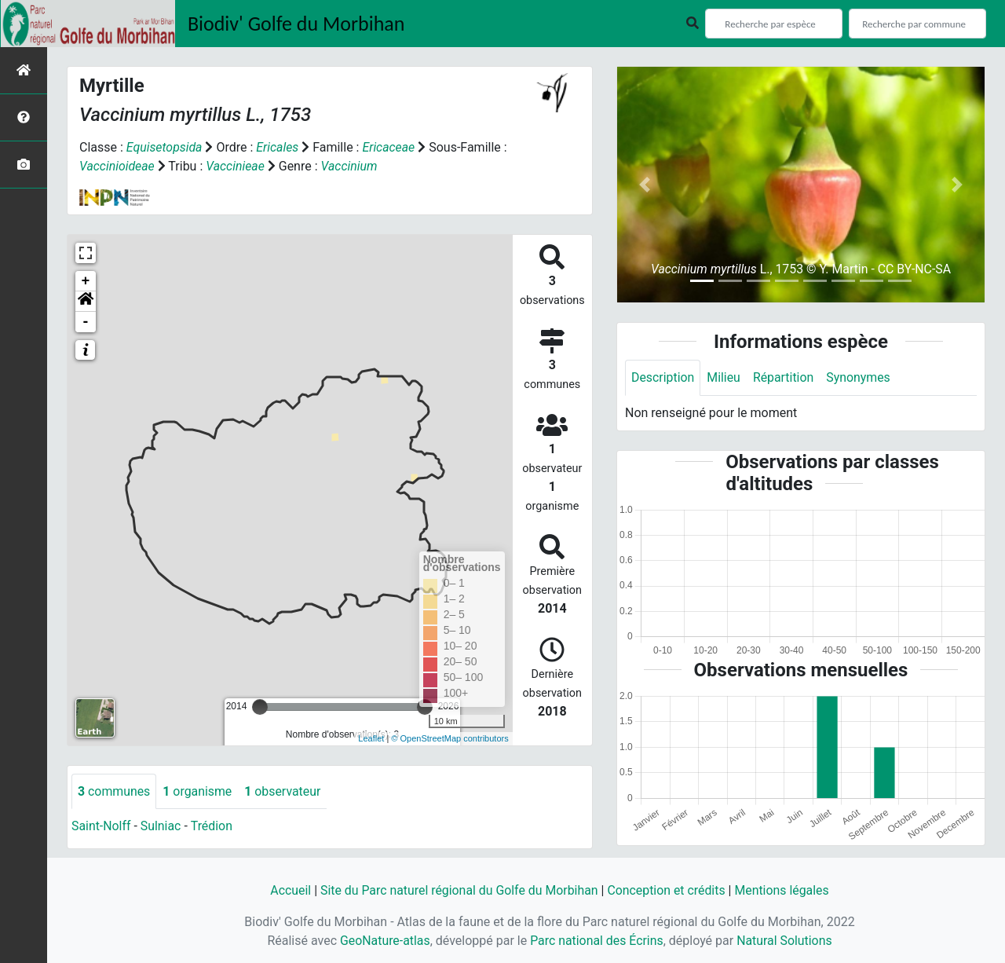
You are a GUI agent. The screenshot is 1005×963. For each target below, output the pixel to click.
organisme (198, 791)
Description (663, 377)
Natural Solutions (785, 940)
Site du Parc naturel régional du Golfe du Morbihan (458, 890)
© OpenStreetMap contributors (449, 738)
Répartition (784, 377)
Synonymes (860, 377)
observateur (284, 791)
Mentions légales (783, 890)
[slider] (260, 707)
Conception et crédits (667, 890)
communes (114, 791)
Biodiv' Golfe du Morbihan (296, 23)
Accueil (288, 890)
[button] (85, 301)
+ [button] (86, 281)
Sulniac (161, 826)
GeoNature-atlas (383, 940)
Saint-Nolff (101, 826)
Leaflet (371, 738)
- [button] (86, 322)
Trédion (213, 826)
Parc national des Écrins (596, 940)
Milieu (724, 377)
